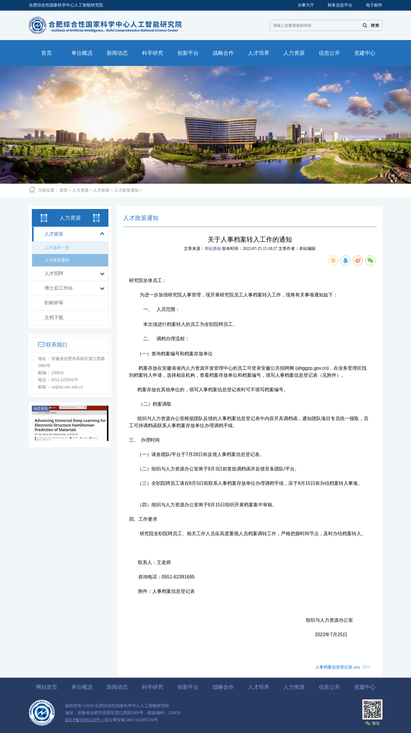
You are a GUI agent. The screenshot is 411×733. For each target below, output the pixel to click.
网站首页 (46, 687)
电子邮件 (374, 5)
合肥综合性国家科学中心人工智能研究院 (66, 5)
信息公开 (329, 687)
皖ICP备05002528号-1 (84, 720)
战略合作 (223, 687)
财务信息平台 (340, 5)
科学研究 (152, 687)
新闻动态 (117, 687)
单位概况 (82, 687)
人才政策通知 (126, 190)
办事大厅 (306, 5)
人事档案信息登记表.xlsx (337, 667)
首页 (64, 190)
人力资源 (80, 190)
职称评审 (53, 302)
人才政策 (101, 190)
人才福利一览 (56, 248)
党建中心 (364, 687)
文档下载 (53, 317)
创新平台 (188, 687)
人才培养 (258, 687)
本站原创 (212, 248)
